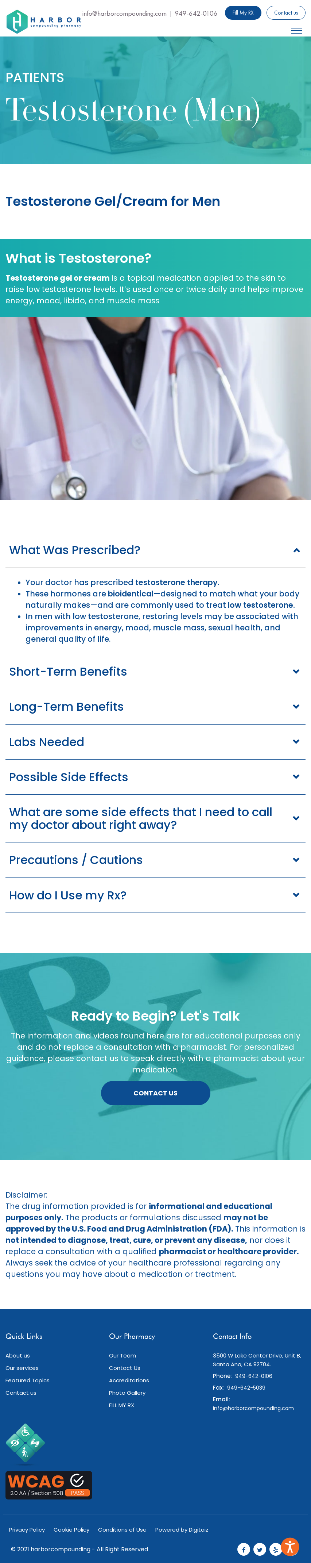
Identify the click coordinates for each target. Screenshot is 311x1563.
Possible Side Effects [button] (68, 777)
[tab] (155, 550)
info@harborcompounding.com (124, 13)
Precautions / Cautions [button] (76, 860)
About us (17, 1355)
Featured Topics (27, 1380)
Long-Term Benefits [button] (66, 706)
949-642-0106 (196, 13)
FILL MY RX (121, 1405)
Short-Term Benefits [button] (68, 671)
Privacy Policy (27, 1529)
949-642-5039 (246, 1387)
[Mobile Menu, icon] (296, 29)
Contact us (286, 12)
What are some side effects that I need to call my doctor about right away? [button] (140, 818)
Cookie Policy (71, 1529)
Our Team (122, 1355)
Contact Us (155, 1093)
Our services (22, 1368)
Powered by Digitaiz (182, 1529)
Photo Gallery (127, 1393)
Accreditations (129, 1380)
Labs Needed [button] (46, 742)
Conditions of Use (122, 1529)
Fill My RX (243, 12)
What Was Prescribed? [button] (74, 550)
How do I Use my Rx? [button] (68, 895)
